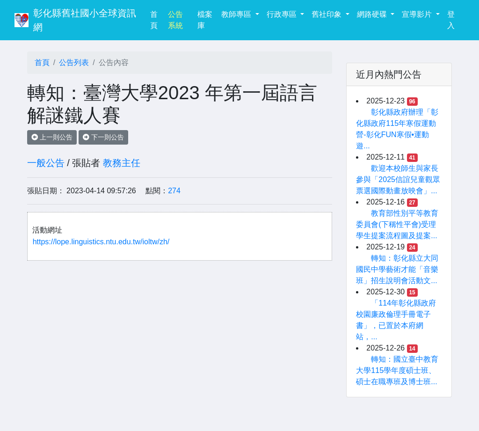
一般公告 (46, 163)
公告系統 (175, 19)
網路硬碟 (373, 14)
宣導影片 (418, 14)
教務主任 (121, 163)
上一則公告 (52, 137)
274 (174, 191)
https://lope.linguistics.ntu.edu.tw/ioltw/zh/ (101, 242)
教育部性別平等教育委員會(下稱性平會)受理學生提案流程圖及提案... (397, 224)
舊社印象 (327, 14)
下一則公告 (103, 137)
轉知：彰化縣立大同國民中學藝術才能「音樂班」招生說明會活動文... (397, 269)
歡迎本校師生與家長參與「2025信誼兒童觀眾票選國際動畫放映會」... (398, 179)
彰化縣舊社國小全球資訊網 (84, 20)
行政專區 (282, 14)
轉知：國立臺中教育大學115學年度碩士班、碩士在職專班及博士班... (397, 370)
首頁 (157, 19)
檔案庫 (204, 19)
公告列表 (74, 62)
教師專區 (237, 14)
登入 (451, 19)
